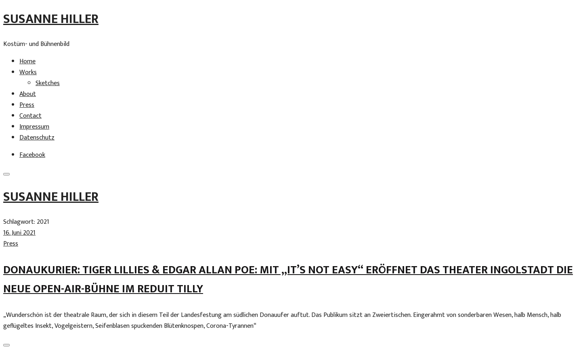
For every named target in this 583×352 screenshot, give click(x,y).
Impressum (34, 126)
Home (27, 61)
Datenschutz (37, 137)
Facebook (32, 155)
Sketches (48, 83)
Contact (30, 115)
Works (28, 72)
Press (26, 105)
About (27, 94)
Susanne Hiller (51, 19)
